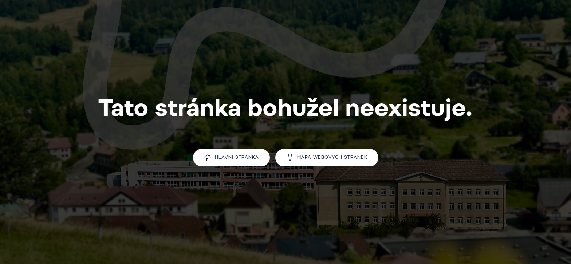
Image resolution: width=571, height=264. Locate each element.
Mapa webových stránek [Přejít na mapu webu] (326, 157)
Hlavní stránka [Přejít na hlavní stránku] (231, 157)
